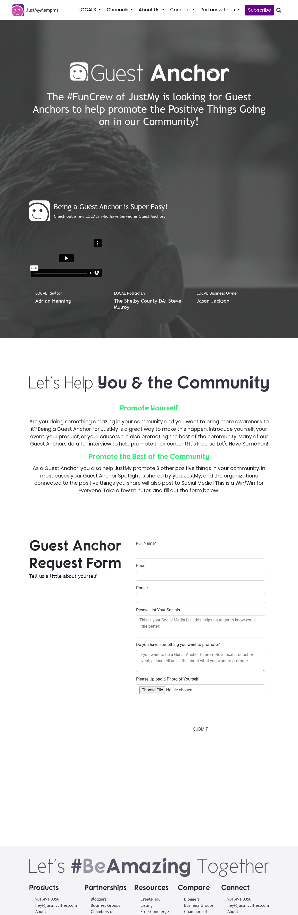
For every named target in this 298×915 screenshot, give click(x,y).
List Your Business (109, 908)
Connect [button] (180, 9)
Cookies (220, 908)
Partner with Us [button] (218, 9)
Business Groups (105, 825)
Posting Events (153, 868)
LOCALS (88, 9)
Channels (118, 9)
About (40, 831)
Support (42, 849)
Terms (185, 908)
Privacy (201, 908)
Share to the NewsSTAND (152, 908)
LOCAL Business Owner (217, 293)
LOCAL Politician (129, 293)
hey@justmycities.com (56, 825)
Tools (40, 843)
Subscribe (259, 10)
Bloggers (98, 818)
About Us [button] (150, 9)
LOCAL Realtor (48, 293)
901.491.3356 (47, 818)
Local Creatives (105, 843)
